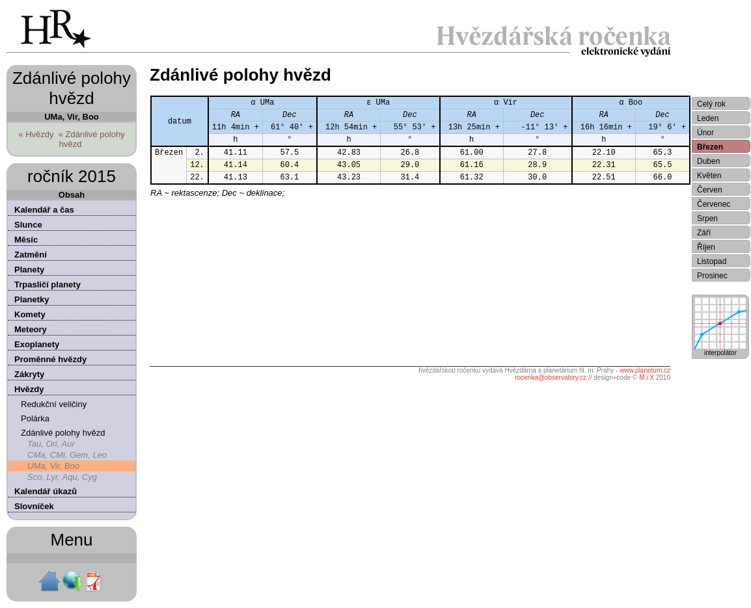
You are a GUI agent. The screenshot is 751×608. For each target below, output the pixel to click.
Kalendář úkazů (45, 491)
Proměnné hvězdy (50, 359)
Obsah (72, 195)
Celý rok (711, 104)
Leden (707, 118)
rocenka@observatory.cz (550, 377)
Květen (709, 175)
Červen (709, 189)
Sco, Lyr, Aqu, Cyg (62, 477)
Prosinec (712, 275)
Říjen (706, 247)
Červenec (713, 204)
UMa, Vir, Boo (53, 466)
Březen (710, 147)
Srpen (707, 218)
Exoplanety (36, 344)
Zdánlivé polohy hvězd (63, 433)
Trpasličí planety (47, 284)
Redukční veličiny (54, 404)
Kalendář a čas (44, 210)
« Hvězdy (35, 134)
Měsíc (26, 240)
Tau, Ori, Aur (51, 444)
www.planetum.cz (645, 370)
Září (704, 232)
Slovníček (34, 506)
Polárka (35, 418)
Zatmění (30, 254)
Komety (30, 314)
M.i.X (646, 377)
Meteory (30, 329)
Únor (705, 132)
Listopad (711, 261)
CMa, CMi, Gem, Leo (67, 455)
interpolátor (720, 349)
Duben (708, 161)
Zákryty (29, 374)
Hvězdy (29, 389)
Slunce (28, 225)
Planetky (31, 299)
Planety (29, 269)
